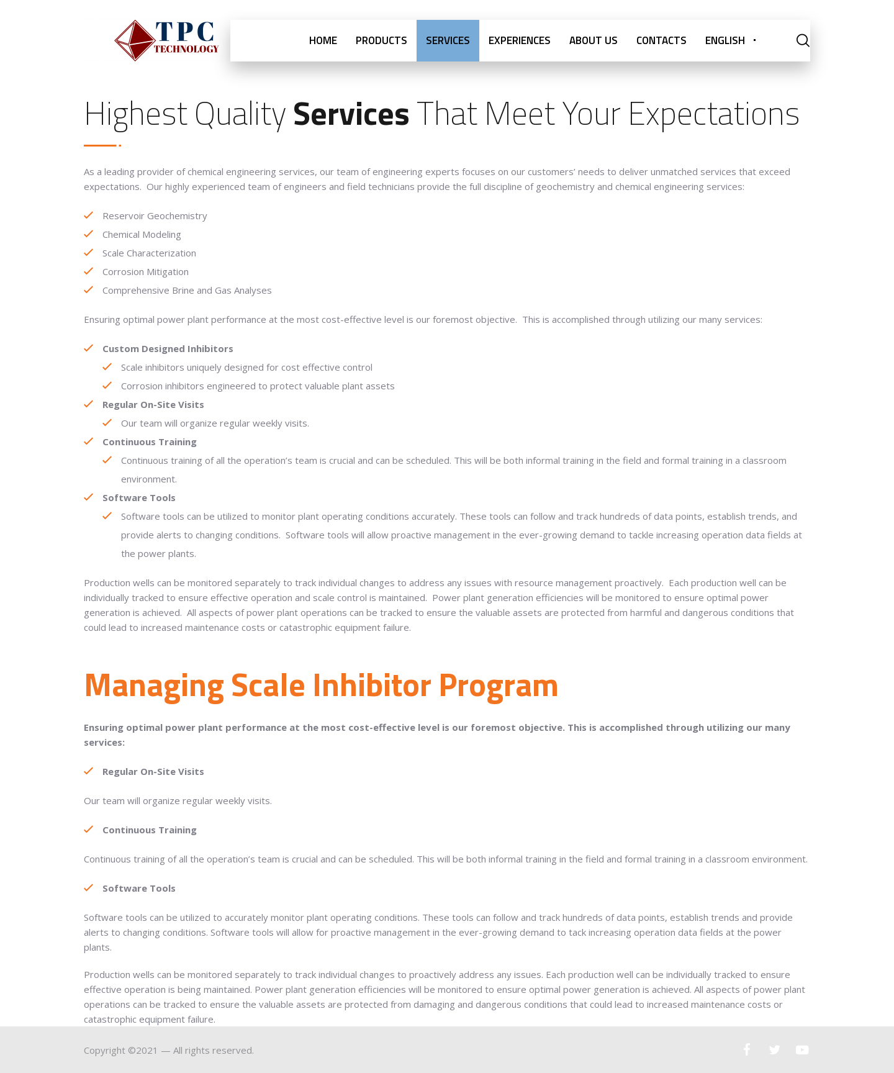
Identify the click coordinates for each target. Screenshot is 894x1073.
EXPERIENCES (520, 40)
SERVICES (448, 40)
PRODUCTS (381, 40)
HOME (323, 40)
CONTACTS (661, 40)
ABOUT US (593, 40)
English (725, 40)
